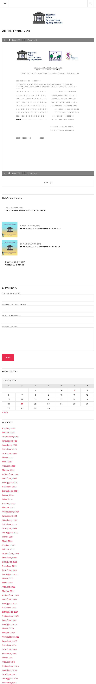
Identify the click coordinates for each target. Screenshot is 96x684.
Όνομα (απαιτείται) (48, 296)
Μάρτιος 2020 (8, 633)
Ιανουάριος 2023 (9, 558)
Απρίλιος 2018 (8, 662)
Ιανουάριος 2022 (9, 599)
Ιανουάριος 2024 (9, 516)
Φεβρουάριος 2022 (10, 595)
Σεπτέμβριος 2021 (10, 612)
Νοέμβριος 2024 (9, 487)
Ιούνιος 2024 (8, 495)
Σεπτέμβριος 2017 (10, 678)
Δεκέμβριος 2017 (9, 670)
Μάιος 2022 (7, 583)
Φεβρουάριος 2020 (10, 637)
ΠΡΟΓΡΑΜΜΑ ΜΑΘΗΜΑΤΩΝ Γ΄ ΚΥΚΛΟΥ (40, 246)
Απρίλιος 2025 (8, 466)
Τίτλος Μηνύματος (48, 318)
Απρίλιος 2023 (8, 545)
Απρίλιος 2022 (8, 587)
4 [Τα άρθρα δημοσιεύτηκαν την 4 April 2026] (74, 390)
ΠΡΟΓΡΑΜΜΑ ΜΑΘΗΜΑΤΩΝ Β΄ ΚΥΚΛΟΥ (25, 210)
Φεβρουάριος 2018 (10, 666)
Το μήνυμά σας (48, 339)
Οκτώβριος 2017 (9, 674)
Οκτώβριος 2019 (9, 649)
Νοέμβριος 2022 (9, 566)
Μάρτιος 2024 (8, 508)
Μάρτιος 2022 (8, 591)
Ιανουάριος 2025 (9, 478)
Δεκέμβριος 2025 (9, 445)
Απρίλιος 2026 (8, 428)
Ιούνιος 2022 (8, 578)
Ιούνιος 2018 (7, 658)
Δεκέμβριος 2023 (9, 520)
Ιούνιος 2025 (8, 457)
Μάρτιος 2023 (8, 549)
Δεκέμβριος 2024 (9, 482)
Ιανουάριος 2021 (9, 620)
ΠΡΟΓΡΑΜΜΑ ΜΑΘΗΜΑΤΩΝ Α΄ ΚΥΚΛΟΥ (40, 228)
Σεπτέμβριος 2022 (10, 574)
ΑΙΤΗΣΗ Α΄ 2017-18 (14, 265)
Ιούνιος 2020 (8, 628)
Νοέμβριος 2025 (9, 449)
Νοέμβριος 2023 (9, 524)
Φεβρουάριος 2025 (10, 474)
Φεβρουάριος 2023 (10, 553)
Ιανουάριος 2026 (9, 441)
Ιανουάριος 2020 (9, 641)
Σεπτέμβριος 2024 (10, 491)
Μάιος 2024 (7, 499)
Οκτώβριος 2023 (9, 528)
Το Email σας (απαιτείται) (48, 307)
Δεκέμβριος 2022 (9, 562)
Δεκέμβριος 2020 (9, 624)
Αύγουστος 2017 (9, 683)
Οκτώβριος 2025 (9, 453)
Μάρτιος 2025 (8, 470)
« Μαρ (5, 412)
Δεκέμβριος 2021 (9, 603)
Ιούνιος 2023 (8, 537)
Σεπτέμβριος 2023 (10, 533)
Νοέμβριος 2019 (9, 645)
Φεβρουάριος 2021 (10, 616)
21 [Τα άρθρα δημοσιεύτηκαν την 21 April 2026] (22, 404)
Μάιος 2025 (7, 462)
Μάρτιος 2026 (8, 432)
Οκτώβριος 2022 (9, 570)
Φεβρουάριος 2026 (10, 437)
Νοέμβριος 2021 (9, 608)
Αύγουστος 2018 (9, 653)
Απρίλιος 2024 (8, 503)
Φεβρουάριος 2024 (10, 512)
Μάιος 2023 (7, 541)
